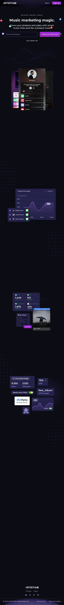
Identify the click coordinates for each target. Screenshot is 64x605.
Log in (36, 591)
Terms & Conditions (55, 601)
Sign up (56, 3)
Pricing (28, 591)
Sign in (47, 3)
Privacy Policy (41, 601)
